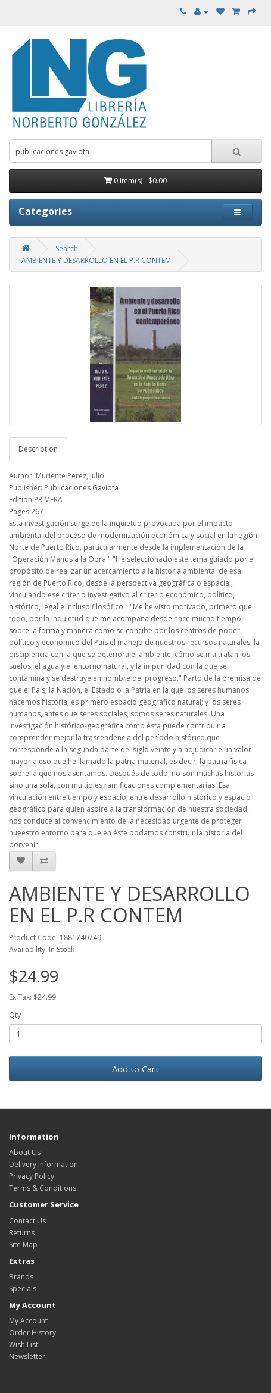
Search (66, 248)
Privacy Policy (31, 1176)
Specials (22, 1289)
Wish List (23, 1344)
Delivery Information (43, 1164)
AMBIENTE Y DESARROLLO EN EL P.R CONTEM (96, 260)
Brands (21, 1277)
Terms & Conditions (42, 1188)
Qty (15, 1015)
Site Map (23, 1244)
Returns (22, 1233)
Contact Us (27, 1221)
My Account (28, 1321)
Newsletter (27, 1356)
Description (38, 449)
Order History (32, 1333)
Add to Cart (135, 1069)
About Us (25, 1152)
